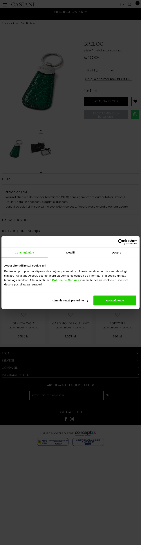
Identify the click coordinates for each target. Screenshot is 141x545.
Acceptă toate (115, 300)
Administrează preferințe (70, 300)
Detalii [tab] (70, 252)
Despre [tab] (116, 252)
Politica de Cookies (65, 280)
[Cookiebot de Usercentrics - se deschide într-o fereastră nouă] (121, 241)
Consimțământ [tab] (24, 252)
